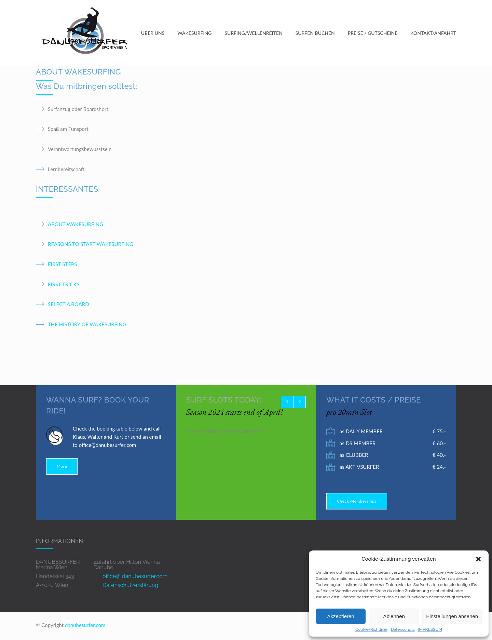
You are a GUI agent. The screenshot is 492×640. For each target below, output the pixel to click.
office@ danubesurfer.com (134, 577)
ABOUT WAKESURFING (75, 225)
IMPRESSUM (430, 629)
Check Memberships (357, 501)
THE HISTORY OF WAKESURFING (87, 325)
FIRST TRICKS (64, 285)
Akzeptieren (340, 616)
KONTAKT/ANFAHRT (433, 33)
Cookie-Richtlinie (371, 629)
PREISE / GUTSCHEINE (373, 33)
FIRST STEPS (62, 265)
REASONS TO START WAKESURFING (90, 245)
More (62, 466)
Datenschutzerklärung (130, 586)
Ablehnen (394, 616)
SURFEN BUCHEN (315, 33)
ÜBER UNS (152, 33)
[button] (478, 559)
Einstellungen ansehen (452, 616)
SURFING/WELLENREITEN (253, 33)
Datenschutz (402, 629)
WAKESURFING (194, 33)
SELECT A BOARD (68, 305)
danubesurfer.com (85, 626)
